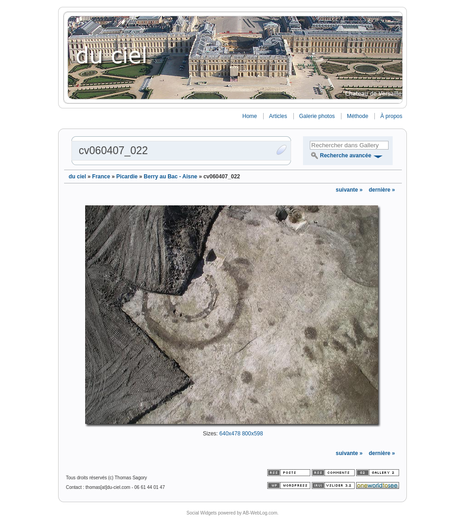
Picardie (127, 176)
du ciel (77, 176)
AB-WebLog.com (260, 512)
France (101, 176)
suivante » (350, 190)
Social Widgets (201, 512)
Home (249, 116)
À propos (391, 116)
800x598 (252, 433)
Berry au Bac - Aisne (170, 176)
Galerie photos (317, 116)
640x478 (229, 433)
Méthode (357, 116)
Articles (278, 116)
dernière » (382, 190)
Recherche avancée (345, 155)
